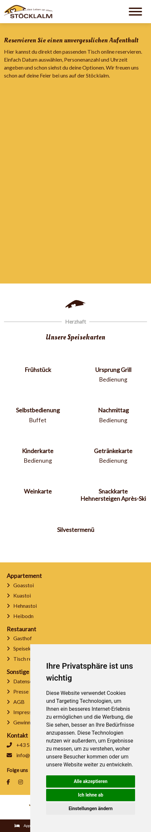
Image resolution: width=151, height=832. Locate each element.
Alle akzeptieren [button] (91, 781)
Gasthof (19, 638)
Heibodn (20, 616)
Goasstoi (20, 585)
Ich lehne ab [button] (90, 795)
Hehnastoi (22, 605)
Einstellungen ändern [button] (91, 808)
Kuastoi (19, 595)
